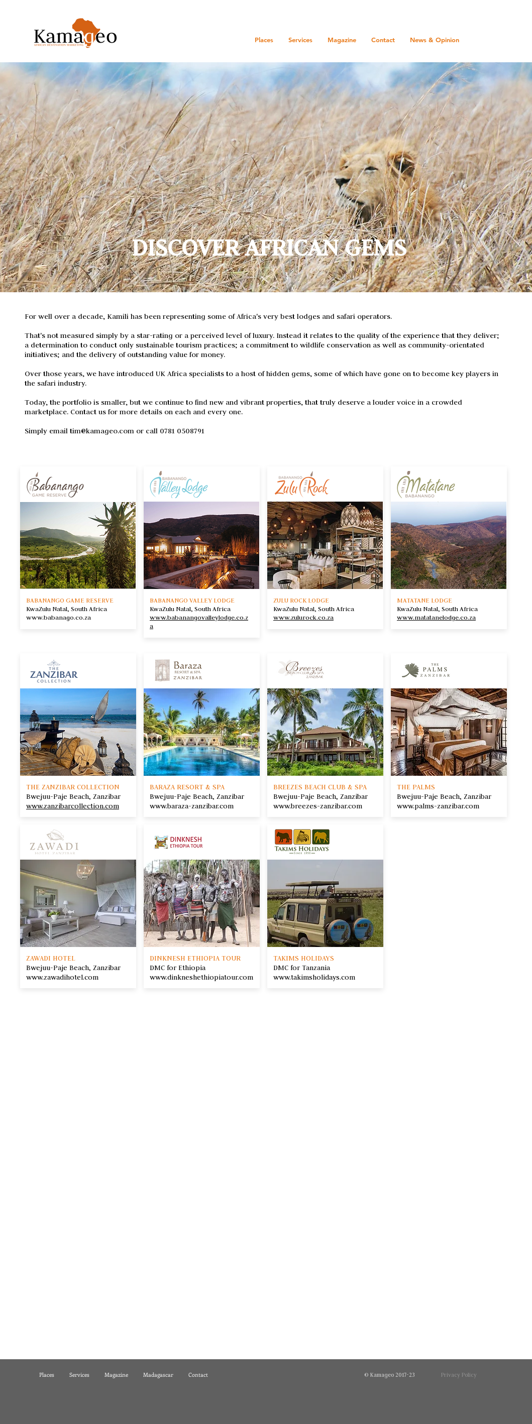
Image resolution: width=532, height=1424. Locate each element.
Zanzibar (354, 796)
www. (282, 617)
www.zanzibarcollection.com (72, 805)
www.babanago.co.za (58, 617)
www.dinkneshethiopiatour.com (201, 977)
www (158, 617)
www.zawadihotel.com (62, 977)
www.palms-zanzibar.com (438, 805)
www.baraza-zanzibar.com (192, 805)
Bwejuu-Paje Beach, (306, 796)
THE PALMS (416, 786)
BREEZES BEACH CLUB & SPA (321, 786)
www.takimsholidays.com (314, 977)
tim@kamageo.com (102, 430)
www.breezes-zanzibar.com (317, 805)
